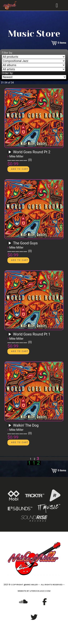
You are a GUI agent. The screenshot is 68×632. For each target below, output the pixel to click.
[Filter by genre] (33, 61)
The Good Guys (25, 243)
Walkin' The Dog (26, 425)
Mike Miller (16, 156)
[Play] (10, 152)
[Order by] (34, 77)
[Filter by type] (33, 57)
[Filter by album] (33, 65)
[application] (10, 153)
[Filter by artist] (33, 69)
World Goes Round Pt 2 (31, 152)
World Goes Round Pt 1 (31, 334)
